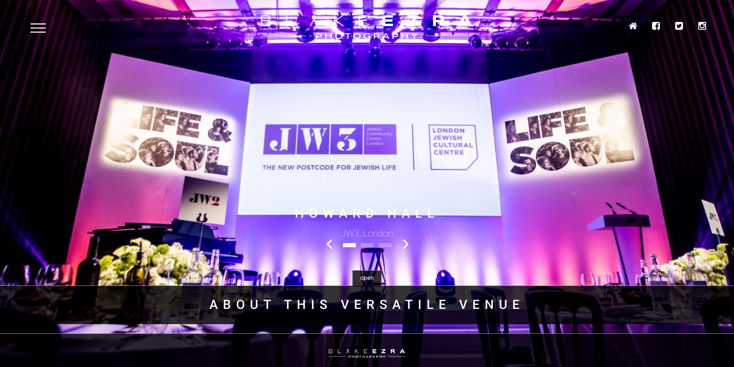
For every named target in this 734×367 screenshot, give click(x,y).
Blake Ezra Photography (367, 27)
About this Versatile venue (367, 305)
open (367, 277)
